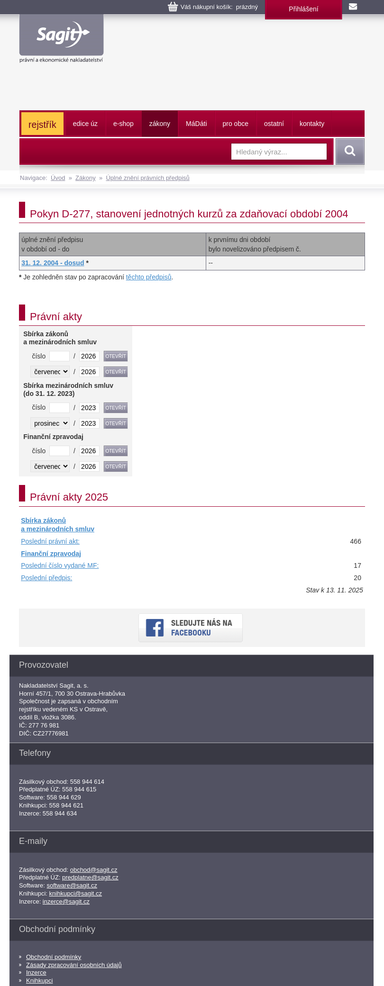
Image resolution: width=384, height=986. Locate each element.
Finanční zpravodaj (51, 553)
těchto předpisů (149, 277)
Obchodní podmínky (53, 956)
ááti (196, 123)
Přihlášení (303, 9)
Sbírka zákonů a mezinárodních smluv (57, 525)
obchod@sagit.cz (94, 869)
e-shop (123, 123)
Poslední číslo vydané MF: (60, 565)
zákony (159, 123)
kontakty (312, 123)
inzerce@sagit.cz (66, 901)
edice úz (85, 123)
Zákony (85, 177)
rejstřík (42, 124)
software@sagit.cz (72, 885)
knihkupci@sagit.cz (75, 893)
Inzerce (36, 972)
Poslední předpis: (46, 578)
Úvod (58, 177)
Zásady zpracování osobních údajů (74, 964)
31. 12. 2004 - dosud (52, 263)
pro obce (235, 123)
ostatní (274, 123)
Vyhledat (348, 151)
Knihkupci (39, 980)
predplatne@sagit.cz (90, 877)
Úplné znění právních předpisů (147, 177)
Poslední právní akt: (50, 541)
